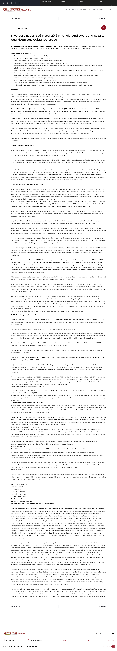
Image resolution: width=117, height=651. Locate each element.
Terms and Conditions (109, 646)
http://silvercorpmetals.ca (25, 501)
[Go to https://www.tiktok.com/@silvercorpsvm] (16, 3)
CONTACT (108, 10)
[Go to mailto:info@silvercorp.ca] (38, 640)
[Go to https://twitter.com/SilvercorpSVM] (101, 633)
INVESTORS (83, 10)
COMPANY (67, 10)
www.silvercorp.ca (34, 479)
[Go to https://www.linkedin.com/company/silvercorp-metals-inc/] (12, 3)
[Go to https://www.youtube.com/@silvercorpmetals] (20, 3)
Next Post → (102, 18)
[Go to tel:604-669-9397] (13, 640)
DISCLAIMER (111, 640)
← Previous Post (15, 18)
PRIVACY (89, 640)
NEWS (90, 10)
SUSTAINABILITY (98, 10)
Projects (75, 10)
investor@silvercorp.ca (23, 499)
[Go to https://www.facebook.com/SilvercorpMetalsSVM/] (3, 3)
